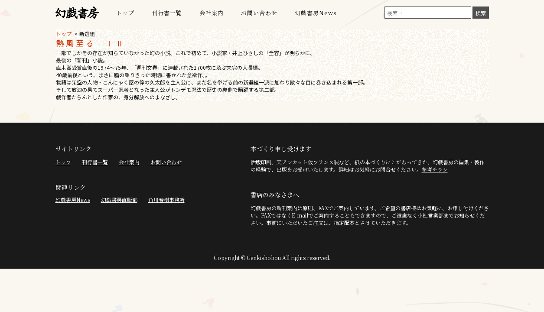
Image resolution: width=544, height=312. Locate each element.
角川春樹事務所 (166, 199)
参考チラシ (435, 169)
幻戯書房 (77, 13)
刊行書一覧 (167, 13)
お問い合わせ (259, 13)
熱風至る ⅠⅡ (91, 43)
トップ (125, 13)
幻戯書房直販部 (119, 199)
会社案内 (211, 13)
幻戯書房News (316, 13)
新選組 (87, 33)
